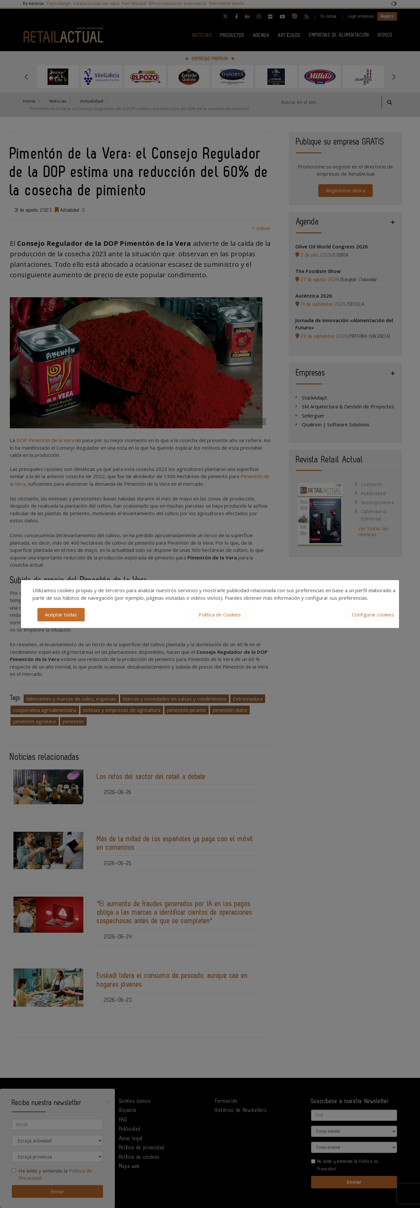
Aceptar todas (61, 614)
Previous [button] (26, 76)
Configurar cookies (373, 614)
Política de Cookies (220, 614)
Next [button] (393, 76)
